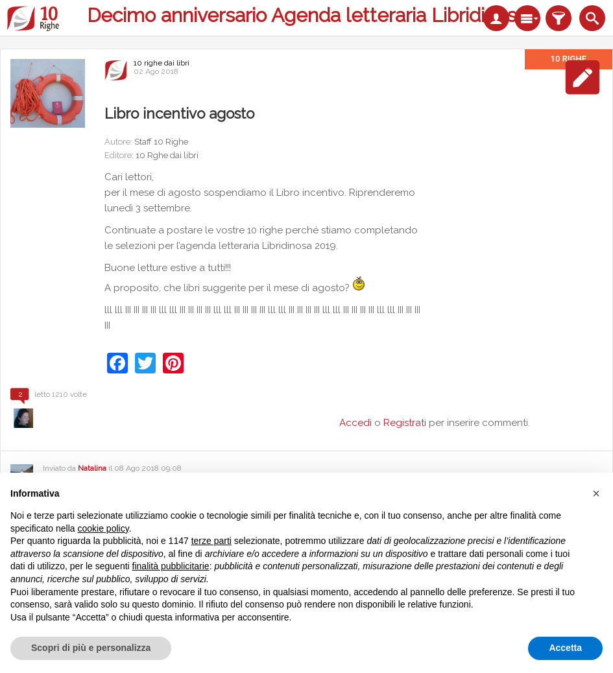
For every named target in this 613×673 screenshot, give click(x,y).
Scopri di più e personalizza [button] (90, 648)
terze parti (211, 541)
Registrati (404, 423)
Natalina (92, 468)
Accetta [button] (565, 648)
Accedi (355, 423)
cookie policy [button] (103, 528)
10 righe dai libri (161, 62)
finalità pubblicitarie (171, 566)
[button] (596, 493)
